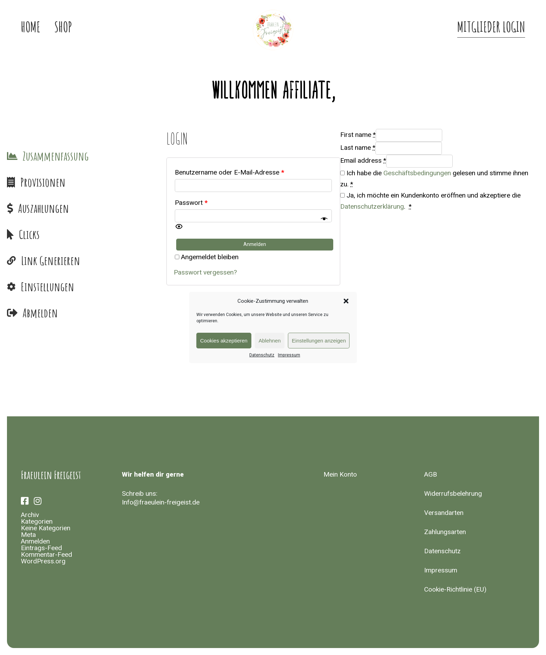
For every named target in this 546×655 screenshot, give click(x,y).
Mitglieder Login (491, 28)
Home (30, 28)
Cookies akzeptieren (224, 341)
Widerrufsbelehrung (453, 494)
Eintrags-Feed (41, 548)
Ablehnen (270, 341)
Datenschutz (261, 355)
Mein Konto (340, 474)
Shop (63, 28)
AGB (430, 474)
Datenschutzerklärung (372, 206)
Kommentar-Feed (46, 555)
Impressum (289, 355)
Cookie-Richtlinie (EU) (455, 589)
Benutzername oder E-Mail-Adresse (229, 172)
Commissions (80, 182)
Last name (357, 148)
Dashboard (80, 156)
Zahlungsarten (445, 532)
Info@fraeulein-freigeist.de (161, 502)
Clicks (29, 234)
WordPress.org (43, 561)
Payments (80, 208)
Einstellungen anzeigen (319, 341)
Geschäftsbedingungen (417, 173)
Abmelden (40, 313)
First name (358, 135)
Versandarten (443, 513)
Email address (363, 160)
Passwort (191, 203)
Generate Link (80, 260)
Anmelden (35, 541)
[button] (346, 301)
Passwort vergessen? (205, 272)
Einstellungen (47, 286)
